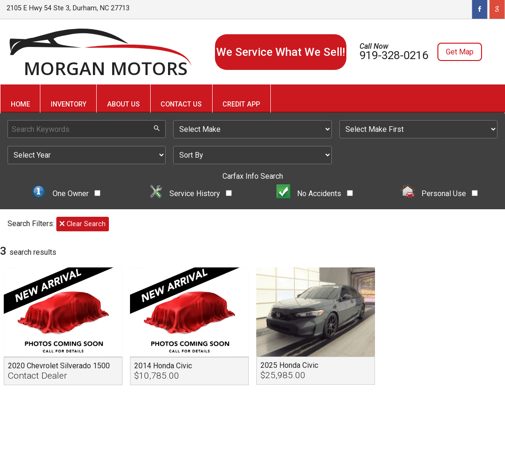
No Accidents (314, 193)
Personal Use (439, 193)
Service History (190, 193)
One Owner (65, 193)
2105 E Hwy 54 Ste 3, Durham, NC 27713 (68, 8)
